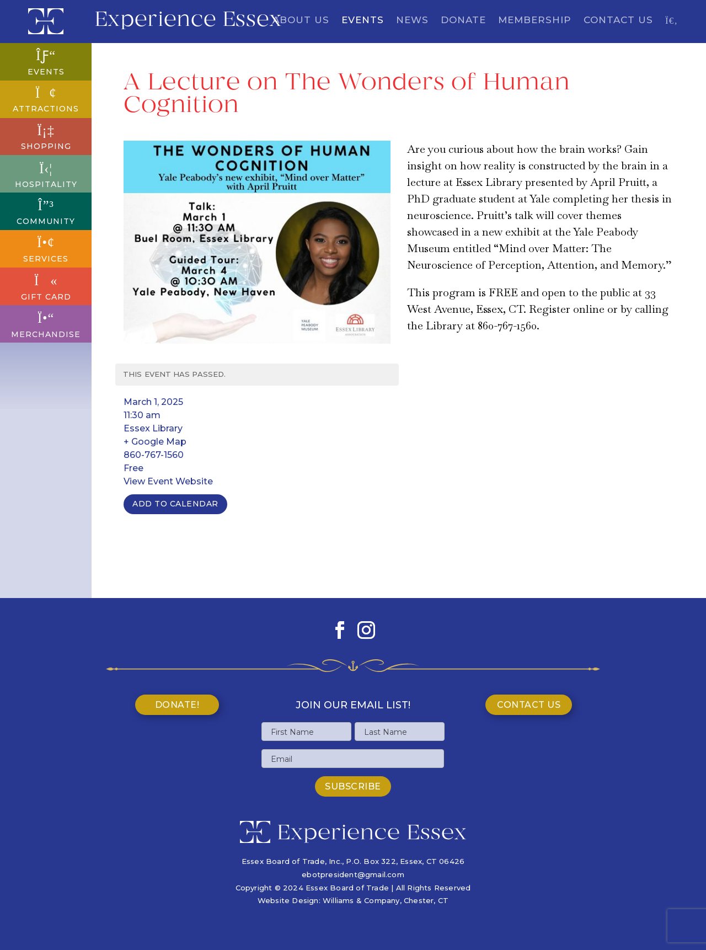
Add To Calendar (175, 504)
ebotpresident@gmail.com (353, 874)
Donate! (177, 705)
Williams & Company (361, 900)
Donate (463, 20)
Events (362, 20)
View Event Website (168, 481)
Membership (534, 20)
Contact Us (618, 20)
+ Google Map (155, 441)
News (412, 20)
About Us (300, 20)
